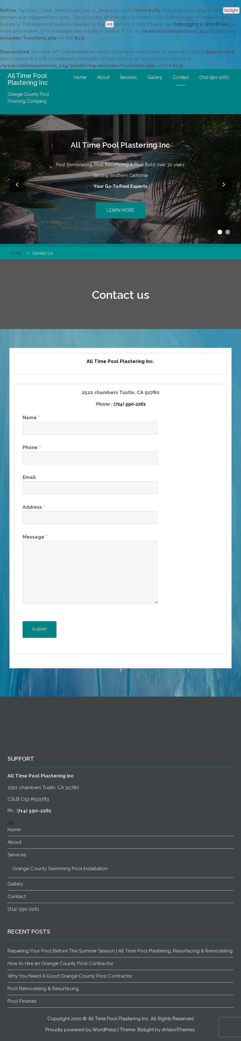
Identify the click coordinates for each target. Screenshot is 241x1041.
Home (80, 77)
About (103, 77)
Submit (39, 629)
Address (32, 507)
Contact (181, 77)
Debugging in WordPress (201, 24)
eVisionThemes (178, 1030)
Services (128, 77)
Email (29, 477)
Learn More (120, 210)
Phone (30, 447)
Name (30, 417)
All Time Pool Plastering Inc (28, 79)
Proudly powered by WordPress (81, 1030)
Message (33, 537)
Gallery (154, 77)
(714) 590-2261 (214, 77)
